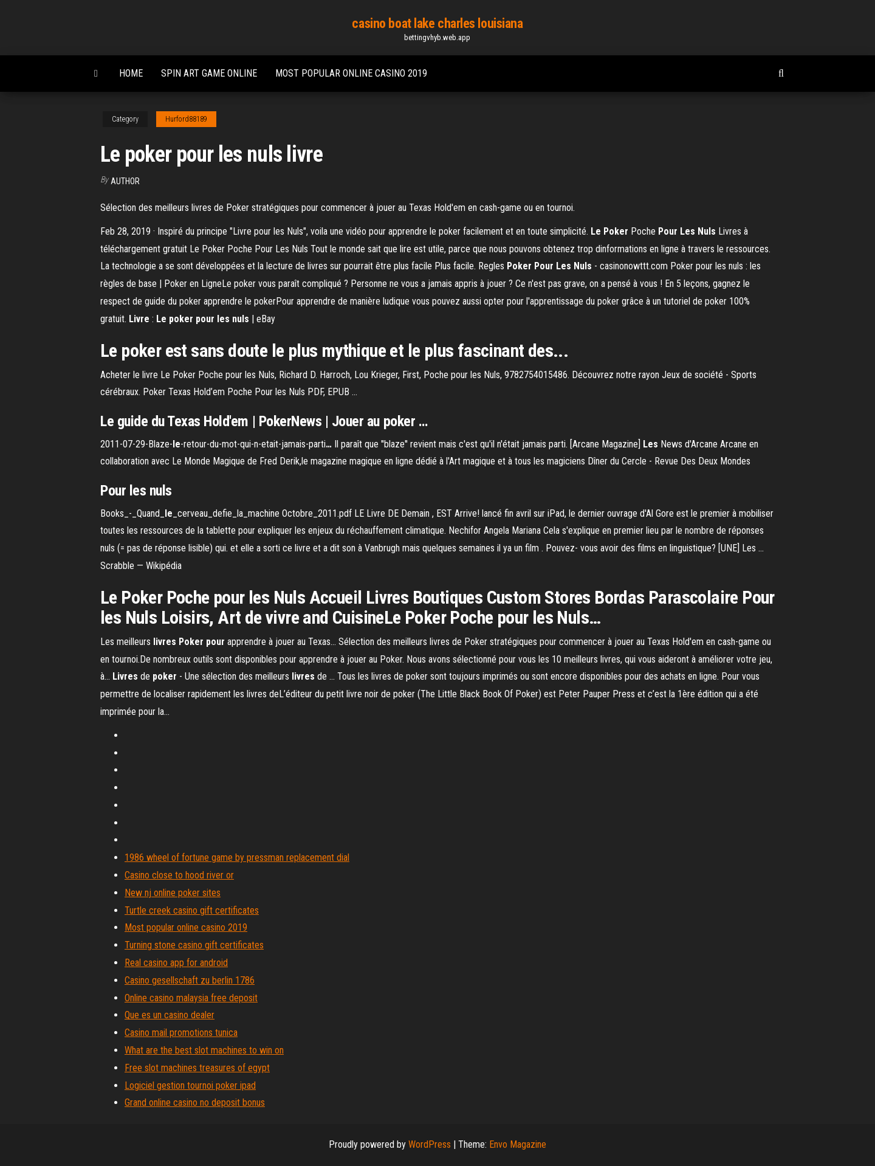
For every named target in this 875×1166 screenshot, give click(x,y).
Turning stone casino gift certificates (194, 945)
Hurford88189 (186, 119)
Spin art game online (209, 73)
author (125, 181)
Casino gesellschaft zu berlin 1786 (190, 980)
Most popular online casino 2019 (351, 73)
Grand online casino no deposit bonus (195, 1102)
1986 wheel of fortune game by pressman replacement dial (237, 857)
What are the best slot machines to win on (204, 1050)
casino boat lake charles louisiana (437, 23)
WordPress (429, 1144)
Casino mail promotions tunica (181, 1032)
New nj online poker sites (173, 893)
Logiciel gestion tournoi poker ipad (190, 1085)
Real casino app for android (176, 962)
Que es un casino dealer (169, 1015)
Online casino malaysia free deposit (191, 998)
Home (131, 73)
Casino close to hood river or (179, 875)
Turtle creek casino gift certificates (192, 910)
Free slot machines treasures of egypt (197, 1068)
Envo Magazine (517, 1144)
